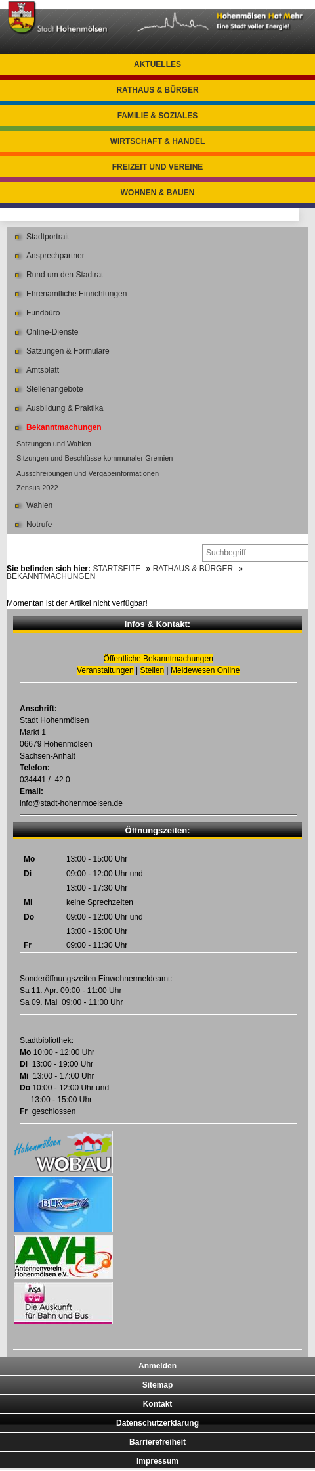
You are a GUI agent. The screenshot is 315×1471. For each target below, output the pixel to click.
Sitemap (157, 1384)
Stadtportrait (47, 236)
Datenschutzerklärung (157, 1423)
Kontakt (158, 1404)
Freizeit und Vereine (157, 167)
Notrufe (39, 524)
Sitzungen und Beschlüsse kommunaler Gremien (94, 458)
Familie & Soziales (157, 115)
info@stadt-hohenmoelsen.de (71, 803)
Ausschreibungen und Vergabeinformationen (87, 473)
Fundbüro (43, 312)
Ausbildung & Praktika (64, 408)
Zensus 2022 (37, 488)
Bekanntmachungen (64, 427)
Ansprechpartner (55, 255)
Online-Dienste (52, 332)
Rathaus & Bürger (157, 90)
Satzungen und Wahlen (53, 444)
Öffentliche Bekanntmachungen (158, 658)
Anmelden (157, 1365)
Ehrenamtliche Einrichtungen (76, 293)
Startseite (116, 568)
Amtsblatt (42, 370)
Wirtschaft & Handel (157, 141)
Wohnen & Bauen (158, 192)
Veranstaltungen (105, 670)
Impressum (157, 1461)
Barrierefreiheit (157, 1442)
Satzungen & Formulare (68, 351)
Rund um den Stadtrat (64, 274)
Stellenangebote (54, 389)
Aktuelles (157, 64)
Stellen (152, 670)
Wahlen (39, 505)
